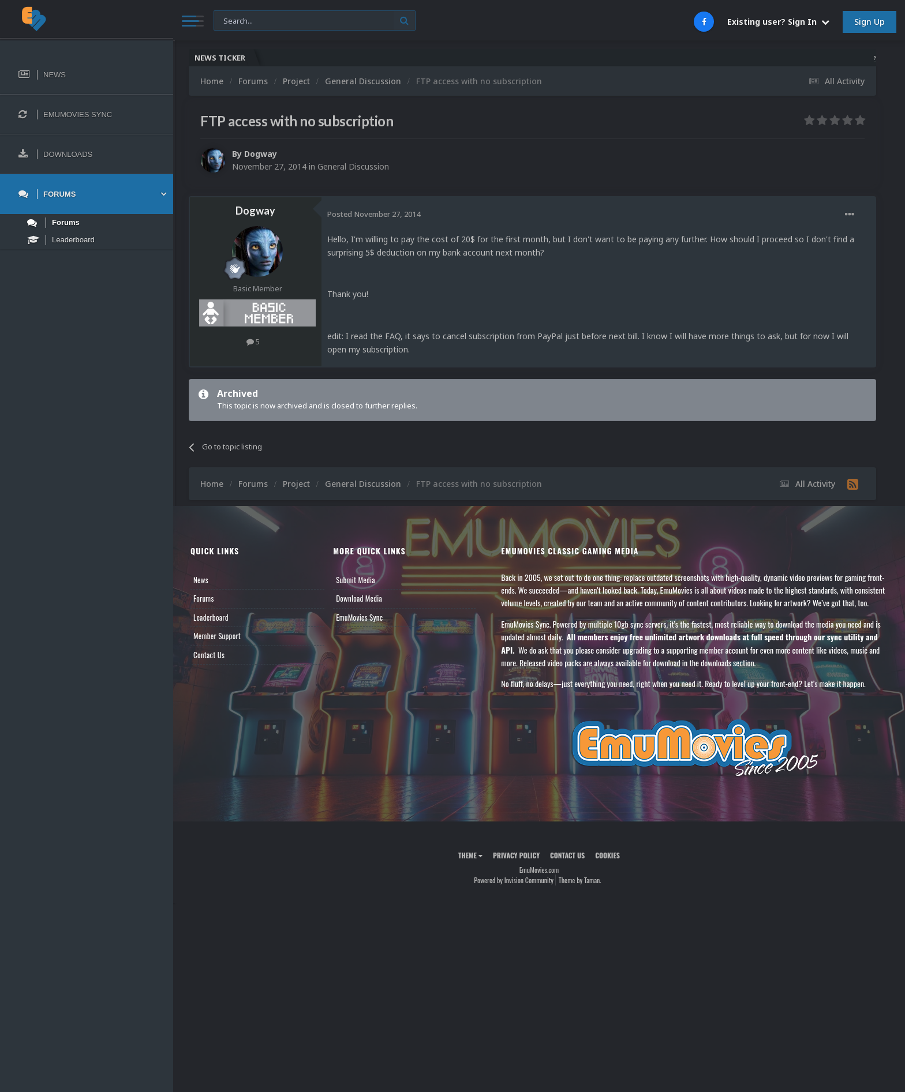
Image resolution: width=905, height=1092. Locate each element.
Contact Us (209, 655)
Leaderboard (211, 617)
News (200, 580)
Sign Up (869, 21)
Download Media (359, 598)
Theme (470, 855)
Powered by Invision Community (514, 880)
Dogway (260, 153)
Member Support (217, 635)
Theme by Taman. (580, 880)
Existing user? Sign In (778, 21)
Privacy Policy (516, 855)
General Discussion (353, 166)
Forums (203, 598)
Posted (373, 214)
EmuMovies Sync (359, 617)
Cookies (607, 855)
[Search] (314, 21)
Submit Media (355, 580)
